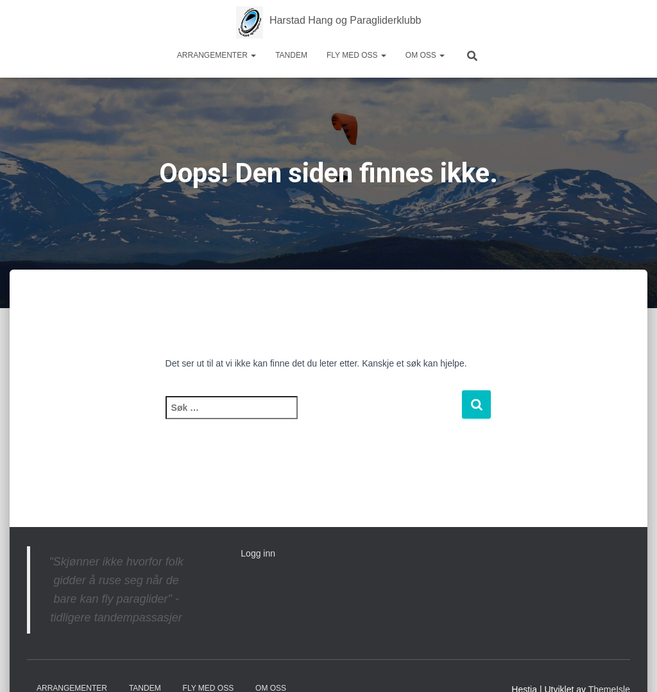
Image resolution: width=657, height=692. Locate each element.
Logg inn (258, 553)
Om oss (425, 55)
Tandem (291, 55)
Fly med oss (356, 55)
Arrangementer (216, 55)
